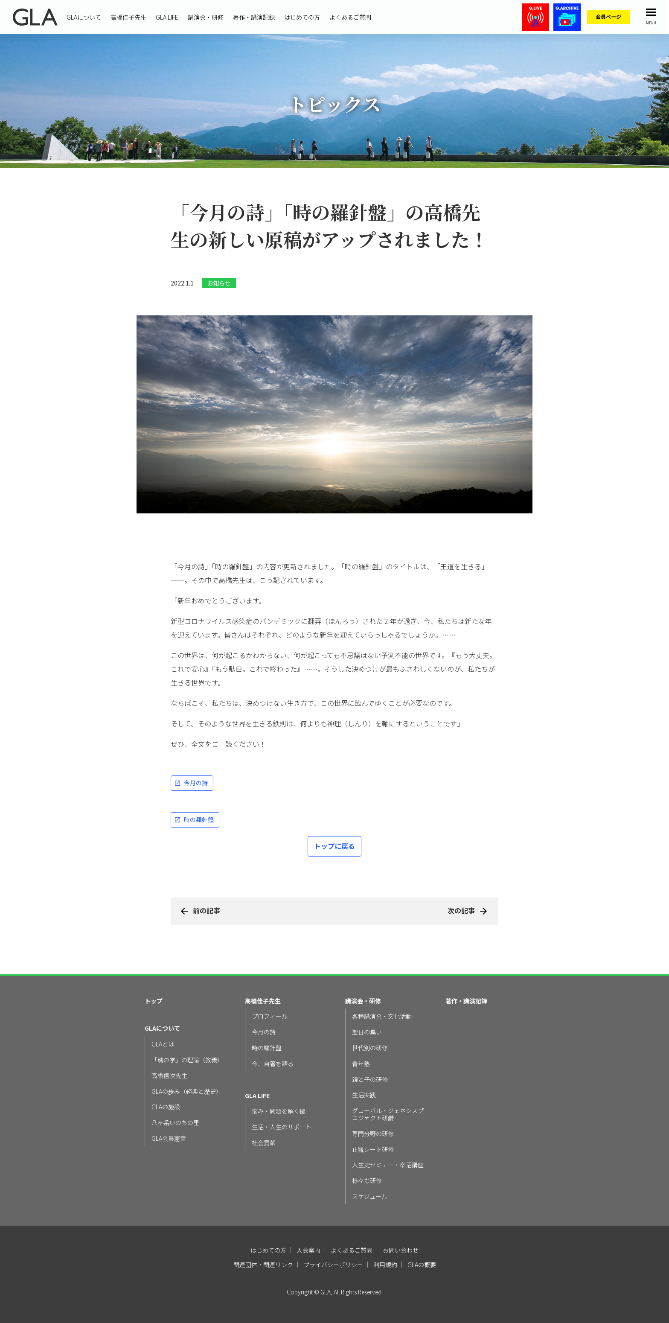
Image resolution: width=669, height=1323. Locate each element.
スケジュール (369, 1196)
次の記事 (461, 910)
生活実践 (364, 1095)
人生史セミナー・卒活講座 (388, 1165)
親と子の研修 (370, 1079)
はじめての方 (302, 17)
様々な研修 (367, 1180)
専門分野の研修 (373, 1133)
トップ (154, 1001)
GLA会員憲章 (168, 1138)
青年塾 (361, 1063)
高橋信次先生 (169, 1075)
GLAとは (162, 1044)
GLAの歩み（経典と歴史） (186, 1091)
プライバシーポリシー (333, 1265)
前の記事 (206, 910)
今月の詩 (196, 782)
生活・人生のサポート (281, 1127)
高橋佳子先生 (128, 17)
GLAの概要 (421, 1265)
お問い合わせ (401, 1250)
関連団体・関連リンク (263, 1265)
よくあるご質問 (350, 17)
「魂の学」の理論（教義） (187, 1060)
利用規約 (385, 1265)
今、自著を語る (273, 1063)
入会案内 (308, 1250)
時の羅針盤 (199, 819)
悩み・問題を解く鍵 (278, 1111)
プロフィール (270, 1016)
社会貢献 (264, 1142)
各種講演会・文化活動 (382, 1016)
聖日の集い (367, 1032)
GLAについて (84, 17)
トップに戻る (334, 846)
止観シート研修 (373, 1149)
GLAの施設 (165, 1106)
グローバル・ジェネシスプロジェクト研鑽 (388, 1114)
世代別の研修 (370, 1048)
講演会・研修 (206, 17)
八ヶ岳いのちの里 (175, 1122)
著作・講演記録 (254, 17)
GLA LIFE (167, 17)
